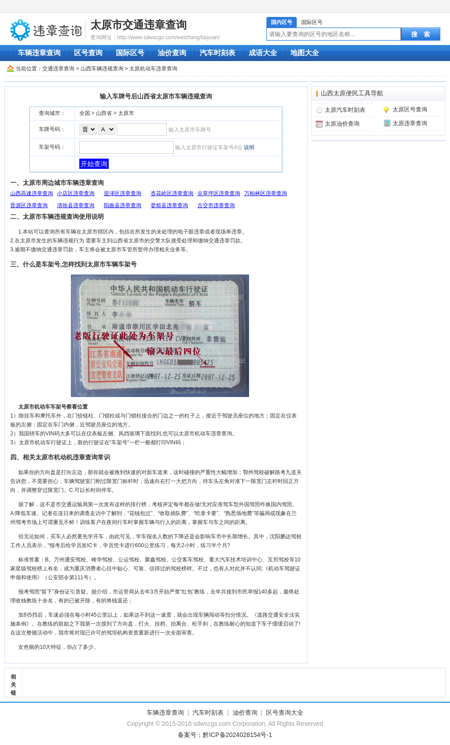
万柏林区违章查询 (265, 193)
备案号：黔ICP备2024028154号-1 (225, 734)
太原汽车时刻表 (345, 109)
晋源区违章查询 (29, 205)
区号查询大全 (284, 712)
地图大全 (304, 53)
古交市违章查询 (216, 205)
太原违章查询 (410, 123)
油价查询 (172, 53)
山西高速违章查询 (31, 193)
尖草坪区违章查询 (218, 193)
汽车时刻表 (217, 53)
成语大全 (263, 53)
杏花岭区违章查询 (172, 193)
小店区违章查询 (75, 193)
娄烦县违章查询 (169, 205)
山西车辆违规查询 (102, 68)
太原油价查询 (342, 123)
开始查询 (94, 164)
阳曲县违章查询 (122, 205)
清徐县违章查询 (75, 205)
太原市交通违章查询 (138, 25)
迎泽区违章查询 (122, 193)
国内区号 (281, 22)
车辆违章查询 (39, 53)
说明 (249, 147)
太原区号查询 (410, 109)
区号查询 (88, 53)
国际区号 (312, 22)
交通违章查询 (58, 68)
